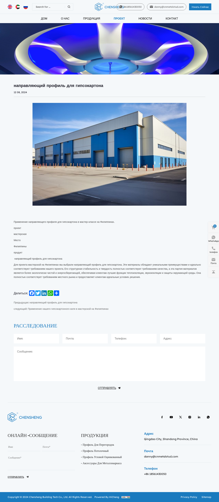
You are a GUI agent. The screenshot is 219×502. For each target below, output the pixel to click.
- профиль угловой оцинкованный (101, 457)
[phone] (213, 249)
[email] (58, 447)
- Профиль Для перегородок (97, 444)
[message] (41, 462)
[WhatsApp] (213, 238)
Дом (44, 18)
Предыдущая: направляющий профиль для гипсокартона (45, 302)
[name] (24, 447)
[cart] (213, 227)
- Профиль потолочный (94, 451)
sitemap (206, 497)
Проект (119, 18)
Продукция (91, 18)
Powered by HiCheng (106, 497)
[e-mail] (213, 260)
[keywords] (48, 6)
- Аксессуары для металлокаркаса (101, 463)
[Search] (69, 6)
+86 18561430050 (155, 474)
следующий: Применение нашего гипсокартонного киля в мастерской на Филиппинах (61, 308)
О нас (65, 18)
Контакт (172, 18)
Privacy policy (189, 497)
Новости (145, 18)
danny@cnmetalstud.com (161, 456)
